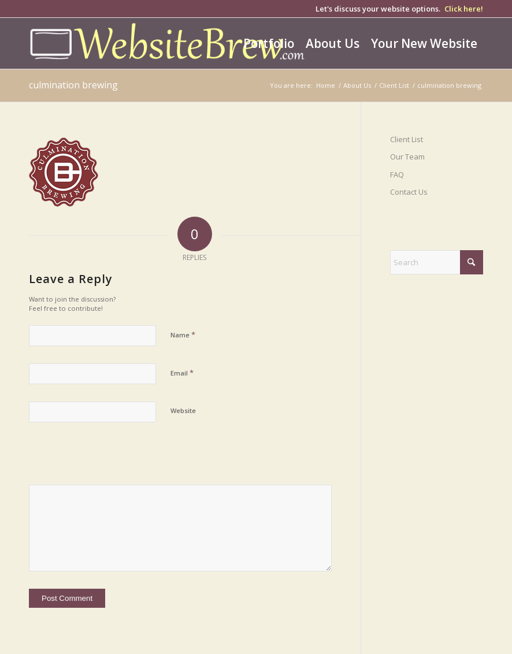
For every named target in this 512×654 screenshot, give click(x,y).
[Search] (436, 262)
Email (182, 372)
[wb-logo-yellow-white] (169, 43)
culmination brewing (73, 85)
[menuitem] (269, 43)
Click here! (463, 8)
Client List (406, 139)
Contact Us (409, 192)
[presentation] (108, 460)
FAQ (397, 174)
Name (182, 334)
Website (183, 410)
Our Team (407, 156)
